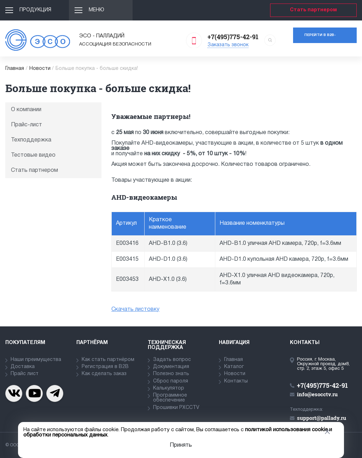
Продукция (35, 10)
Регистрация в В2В (105, 366)
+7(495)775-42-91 (233, 36)
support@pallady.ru (321, 417)
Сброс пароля (170, 381)
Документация (171, 366)
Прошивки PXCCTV (176, 407)
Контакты (236, 381)
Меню (96, 10)
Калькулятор (168, 388)
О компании (26, 109)
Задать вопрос (172, 359)
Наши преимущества (36, 359)
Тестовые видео (33, 155)
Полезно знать (171, 374)
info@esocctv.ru (317, 394)
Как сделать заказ (104, 374)
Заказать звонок (228, 45)
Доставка (23, 366)
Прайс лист (25, 374)
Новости (40, 68)
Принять (181, 445)
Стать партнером (313, 10)
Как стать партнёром (108, 359)
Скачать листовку (135, 309)
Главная (14, 68)
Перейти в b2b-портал (320, 38)
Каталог (234, 366)
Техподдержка (31, 140)
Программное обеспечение (170, 398)
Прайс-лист (26, 124)
